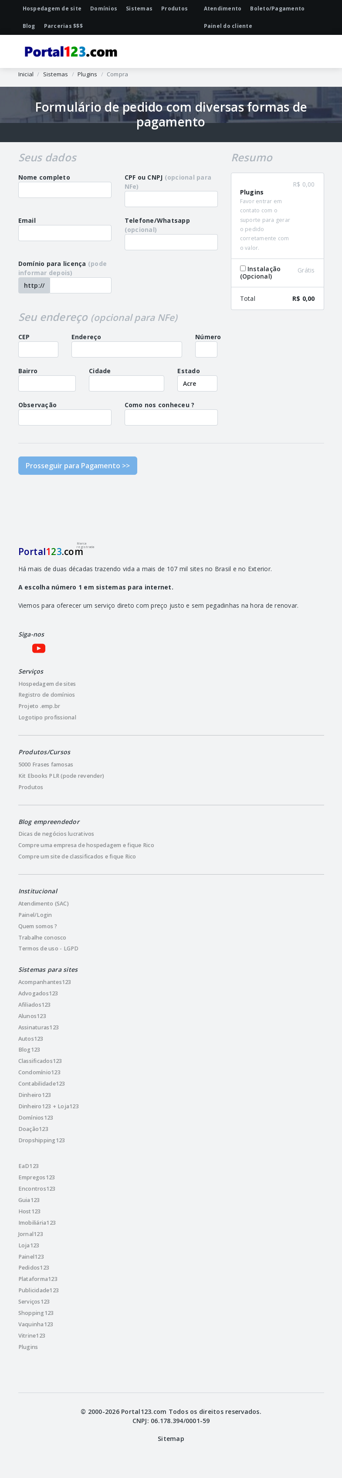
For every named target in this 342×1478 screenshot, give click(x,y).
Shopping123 (36, 1313)
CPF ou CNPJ (168, 182)
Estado (188, 371)
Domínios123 (36, 1117)
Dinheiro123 (34, 1095)
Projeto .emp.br (39, 706)
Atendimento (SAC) (43, 903)
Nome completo (44, 177)
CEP (24, 337)
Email (27, 220)
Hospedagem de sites (47, 684)
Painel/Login (35, 915)
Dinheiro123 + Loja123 (48, 1106)
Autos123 (31, 1038)
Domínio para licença (62, 268)
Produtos (31, 787)
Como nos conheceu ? (160, 405)
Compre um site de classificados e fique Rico (77, 856)
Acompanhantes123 (44, 982)
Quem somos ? (38, 926)
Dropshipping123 (41, 1140)
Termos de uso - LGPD (48, 948)
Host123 (29, 1211)
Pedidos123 (34, 1267)
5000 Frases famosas (46, 764)
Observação (37, 405)
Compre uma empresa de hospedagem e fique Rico (86, 845)
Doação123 (33, 1129)
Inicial (26, 74)
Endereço (86, 337)
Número (208, 337)
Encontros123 (37, 1188)
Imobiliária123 (37, 1222)
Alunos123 (32, 1016)
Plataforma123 (38, 1279)
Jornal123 (30, 1234)
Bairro (28, 371)
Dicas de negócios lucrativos (56, 834)
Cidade (100, 371)
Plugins (88, 74)
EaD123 (28, 1166)
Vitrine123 (32, 1335)
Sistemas (55, 74)
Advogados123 (38, 993)
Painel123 (31, 1256)
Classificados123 (40, 1061)
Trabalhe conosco (42, 937)
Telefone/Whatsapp (157, 225)
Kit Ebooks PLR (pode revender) (61, 776)
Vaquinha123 (36, 1324)
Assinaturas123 (38, 1027)
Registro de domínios (46, 694)
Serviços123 (34, 1301)
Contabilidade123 (41, 1083)
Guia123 (29, 1200)
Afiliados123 (34, 1004)
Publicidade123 (38, 1290)
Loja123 (29, 1245)
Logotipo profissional (47, 717)
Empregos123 (36, 1177)
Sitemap (171, 1438)
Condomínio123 (39, 1072)
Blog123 (29, 1049)
